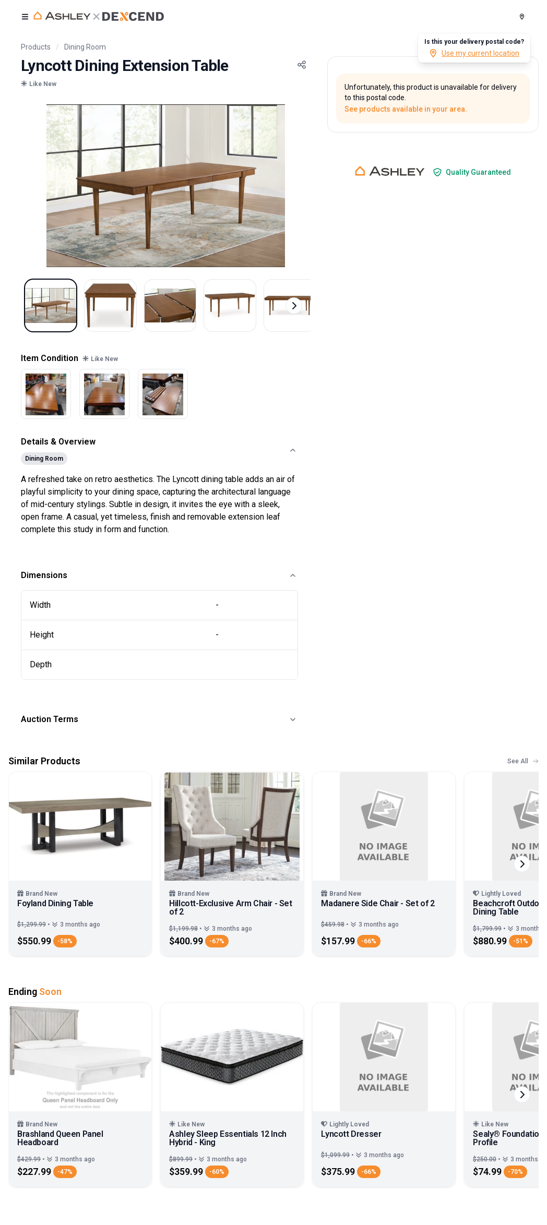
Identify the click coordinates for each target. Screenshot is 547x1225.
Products (36, 47)
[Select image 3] (172, 306)
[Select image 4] (233, 306)
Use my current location (474, 53)
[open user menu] (25, 16)
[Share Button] (302, 64)
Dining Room (85, 47)
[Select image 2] (112, 306)
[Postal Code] (522, 16)
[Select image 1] (51, 306)
